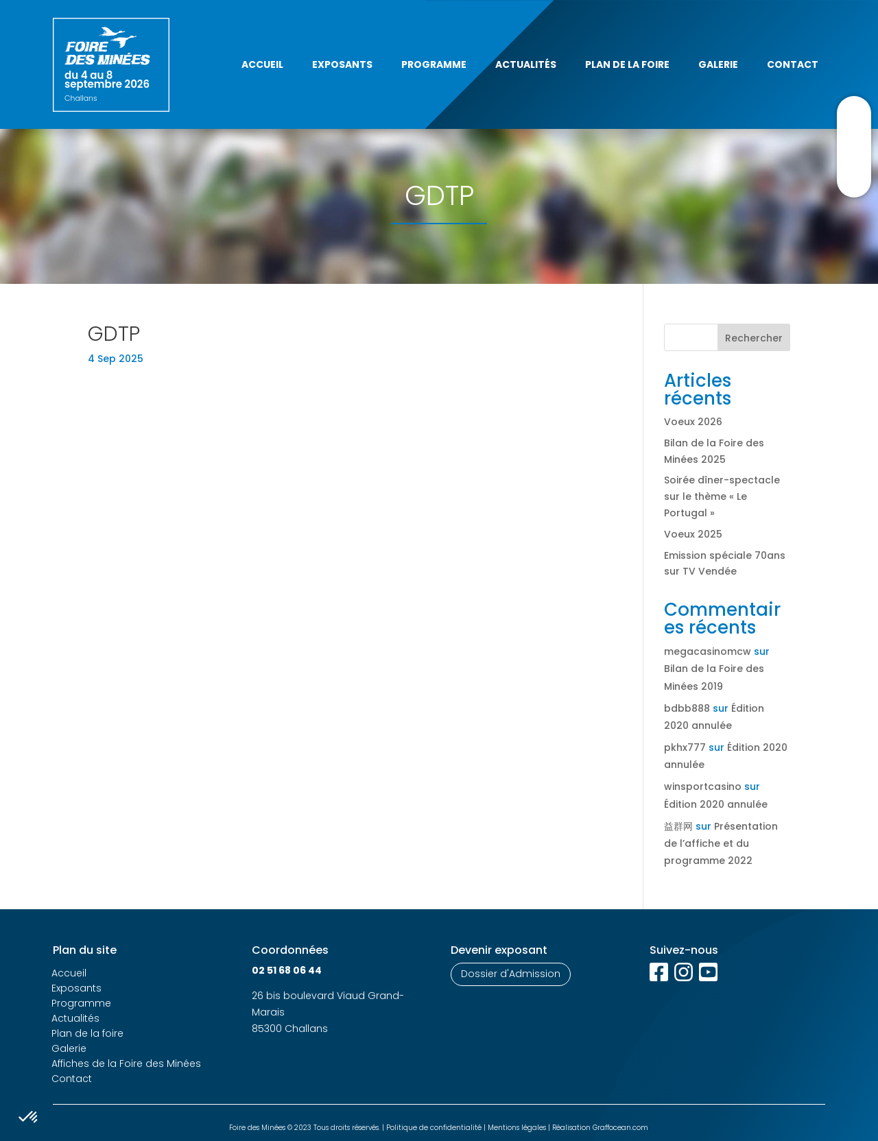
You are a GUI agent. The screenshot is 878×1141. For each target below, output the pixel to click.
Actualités (525, 64)
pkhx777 (685, 747)
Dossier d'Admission (510, 974)
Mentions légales (517, 1127)
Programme (433, 64)
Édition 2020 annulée (716, 804)
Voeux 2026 (693, 422)
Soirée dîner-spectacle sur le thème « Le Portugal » (722, 496)
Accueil (262, 64)
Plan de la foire (627, 64)
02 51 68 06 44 (287, 970)
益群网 (678, 826)
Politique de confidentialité (434, 1127)
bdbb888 (687, 708)
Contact (792, 64)
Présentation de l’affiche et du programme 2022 (721, 843)
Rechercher (754, 338)
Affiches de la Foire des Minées (126, 1063)
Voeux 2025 (693, 534)
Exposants (342, 64)
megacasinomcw (707, 651)
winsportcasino (702, 786)
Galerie (718, 64)
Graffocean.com (620, 1127)
